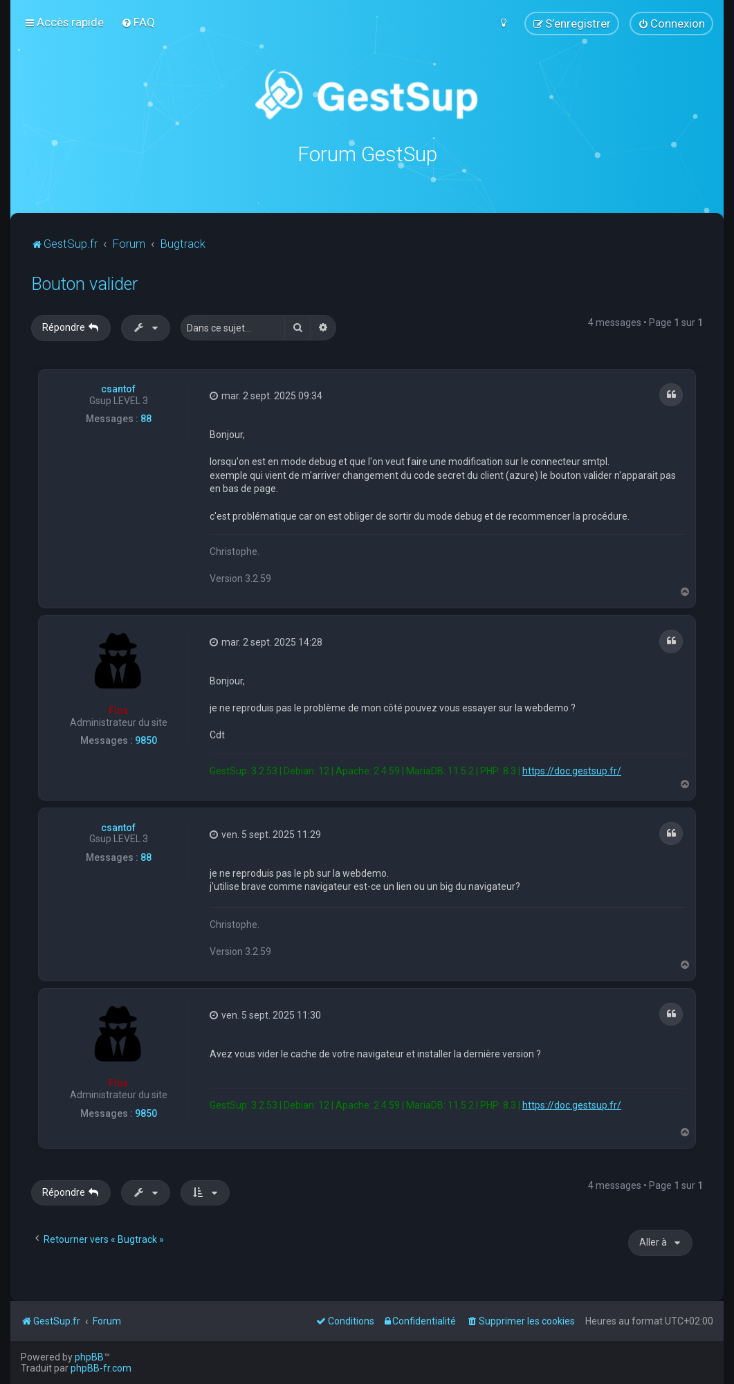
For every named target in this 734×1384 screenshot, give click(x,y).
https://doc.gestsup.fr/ (571, 770)
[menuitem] (138, 22)
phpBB (89, 1357)
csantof (118, 388)
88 (146, 418)
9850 (146, 739)
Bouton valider (84, 283)
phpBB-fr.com (101, 1368)
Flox (118, 710)
